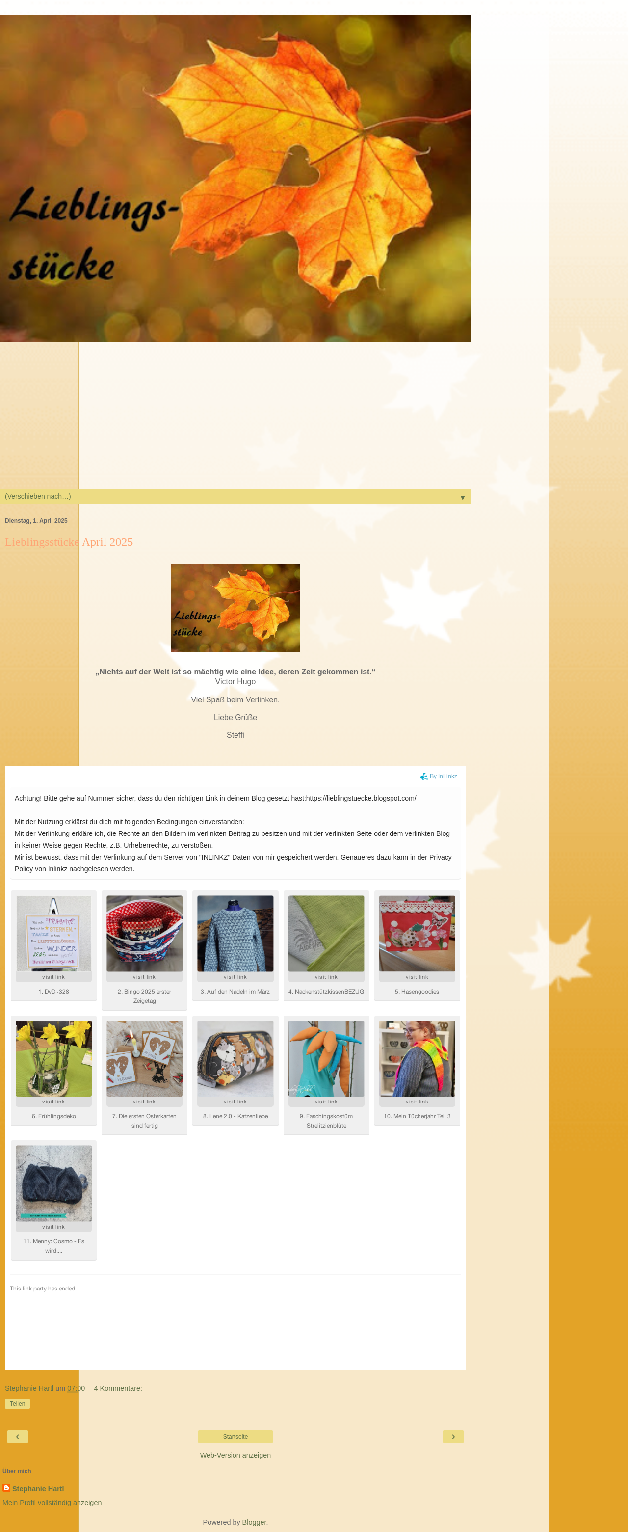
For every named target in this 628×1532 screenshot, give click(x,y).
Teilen (17, 1403)
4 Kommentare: (118, 1388)
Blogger (254, 1522)
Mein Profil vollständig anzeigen (52, 1502)
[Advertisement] (314, 415)
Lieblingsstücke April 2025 (69, 542)
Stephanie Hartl (38, 1489)
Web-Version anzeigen (235, 1455)
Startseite (235, 1436)
